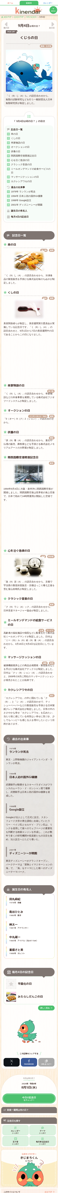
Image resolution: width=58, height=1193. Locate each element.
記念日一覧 (17, 129)
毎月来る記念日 (42, 1143)
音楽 (51, 604)
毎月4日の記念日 (19, 216)
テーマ (42, 1132)
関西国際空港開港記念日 (24, 155)
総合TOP (48, 1192)
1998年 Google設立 (21, 200)
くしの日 (15, 138)
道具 (51, 250)
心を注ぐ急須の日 (20, 160)
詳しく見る (46, 1008)
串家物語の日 (18, 142)
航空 (51, 463)
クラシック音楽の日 (21, 164)
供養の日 (15, 151)
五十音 (15, 1143)
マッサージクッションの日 (25, 177)
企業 (41, 630)
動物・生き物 (46, 46)
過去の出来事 (18, 187)
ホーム (10, 3)
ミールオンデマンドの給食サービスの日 (30, 171)
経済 (51, 416)
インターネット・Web (38, 416)
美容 (45, 298)
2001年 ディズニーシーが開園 (26, 204)
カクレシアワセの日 (21, 181)
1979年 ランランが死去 (23, 191)
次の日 (52, 28)
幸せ (51, 695)
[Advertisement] (29, 358)
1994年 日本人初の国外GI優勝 (26, 196)
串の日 (14, 134)
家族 (51, 438)
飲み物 (50, 556)
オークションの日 (20, 147)
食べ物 (44, 250)
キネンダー (29, 10)
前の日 (6, 28)
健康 (45, 663)
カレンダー (47, 3)
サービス (50, 630)
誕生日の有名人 (19, 210)
